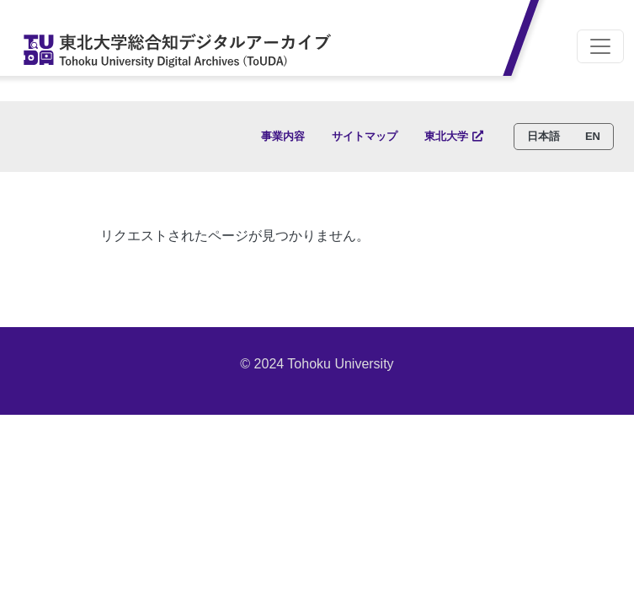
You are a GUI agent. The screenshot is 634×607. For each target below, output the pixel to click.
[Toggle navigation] (600, 46)
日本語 (543, 136)
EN (592, 136)
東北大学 (446, 136)
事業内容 (283, 136)
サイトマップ (364, 136)
